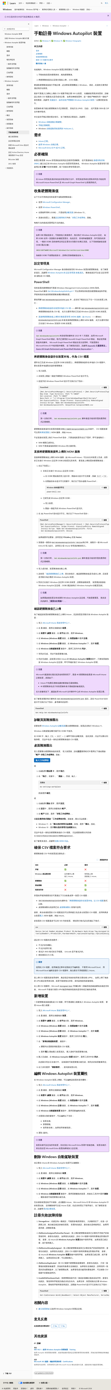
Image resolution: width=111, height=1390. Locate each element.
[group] (73, 398)
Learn (36, 26)
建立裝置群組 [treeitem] (13, 136)
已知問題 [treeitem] (10, 72)
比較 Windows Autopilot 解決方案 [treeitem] (17, 38)
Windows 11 (46, 41)
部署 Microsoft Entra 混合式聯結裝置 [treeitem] (18, 146)
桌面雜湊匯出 (65, 907)
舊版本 (15, 1388)
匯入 (41, 915)
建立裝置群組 (44, 1309)
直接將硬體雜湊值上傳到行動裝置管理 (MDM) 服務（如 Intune (64, 316)
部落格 (23, 1388)
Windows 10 (58, 41)
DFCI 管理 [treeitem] (12, 164)
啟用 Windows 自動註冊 (48, 144)
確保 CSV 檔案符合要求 (44, 60)
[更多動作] (107, 26)
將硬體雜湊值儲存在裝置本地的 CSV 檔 (54, 308)
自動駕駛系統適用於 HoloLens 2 (60, 128)
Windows (45, 26)
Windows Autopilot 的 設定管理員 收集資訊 (65, 272)
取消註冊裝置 (49, 1208)
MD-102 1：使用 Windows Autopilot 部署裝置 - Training (54, 1350)
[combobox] (16, 29)
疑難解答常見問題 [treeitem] (13, 68)
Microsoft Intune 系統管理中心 (55, 623)
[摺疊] (28, 24)
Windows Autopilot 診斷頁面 (54, 726)
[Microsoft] (4, 3)
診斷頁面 (69, 212)
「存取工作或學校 (77, 217)
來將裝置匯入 (45, 432)
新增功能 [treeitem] (10, 47)
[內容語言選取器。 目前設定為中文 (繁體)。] (8, 1383)
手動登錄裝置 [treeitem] (13, 132)
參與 (32, 1388)
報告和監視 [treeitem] (11, 59)
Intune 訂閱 (43, 141)
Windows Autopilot (59, 26)
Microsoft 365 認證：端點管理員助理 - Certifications (53, 1361)
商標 (73, 1388)
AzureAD (91, 345)
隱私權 (38, 1388)
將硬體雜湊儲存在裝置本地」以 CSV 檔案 (86, 900)
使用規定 (65, 1388)
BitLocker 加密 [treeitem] (13, 159)
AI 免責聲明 (6, 1388)
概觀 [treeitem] (8, 51)
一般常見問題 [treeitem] (11, 64)
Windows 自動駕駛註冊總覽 (50, 122)
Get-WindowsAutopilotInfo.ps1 (60, 291)
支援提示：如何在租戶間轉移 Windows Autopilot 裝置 (71, 100)
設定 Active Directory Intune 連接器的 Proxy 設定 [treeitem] (18, 153)
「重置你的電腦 (55, 601)
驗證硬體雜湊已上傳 (54, 573)
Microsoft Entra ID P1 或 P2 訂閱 (51, 147)
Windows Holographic (73, 41)
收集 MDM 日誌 (61, 841)
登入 (106, 3)
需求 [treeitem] (8, 55)
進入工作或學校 (42, 760)
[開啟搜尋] (101, 3)
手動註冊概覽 (44, 125)
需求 (37, 51)
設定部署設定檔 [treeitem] (14, 141)
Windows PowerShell (51, 207)
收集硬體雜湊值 (41, 57)
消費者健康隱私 (51, 1388)
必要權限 (39, 54)
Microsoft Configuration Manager (56, 202)
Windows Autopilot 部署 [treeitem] (13, 34)
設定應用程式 (61, 217)
